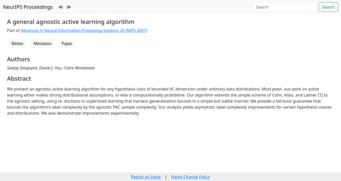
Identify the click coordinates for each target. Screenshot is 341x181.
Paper (67, 43)
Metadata (42, 43)
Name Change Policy (190, 176)
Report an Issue (146, 176)
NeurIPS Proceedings (28, 7)
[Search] (285, 7)
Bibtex (17, 43)
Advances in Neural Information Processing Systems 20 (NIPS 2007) (84, 30)
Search (328, 7)
